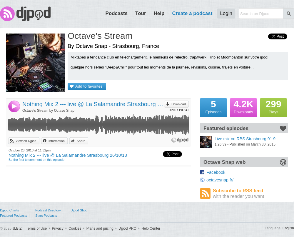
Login (226, 13)
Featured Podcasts (13, 215)
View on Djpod (26, 141)
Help (159, 13)
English (288, 228)
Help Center (150, 228)
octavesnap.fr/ (219, 180)
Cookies (75, 228)
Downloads (243, 106)
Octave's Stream (100, 36)
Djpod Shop (79, 210)
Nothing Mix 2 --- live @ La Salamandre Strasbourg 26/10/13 (93, 104)
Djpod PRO (127, 228)
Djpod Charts (9, 210)
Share (81, 141)
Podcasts (116, 13)
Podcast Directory (48, 210)
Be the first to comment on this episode (36, 159)
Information (57, 141)
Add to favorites (89, 86)
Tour (140, 13)
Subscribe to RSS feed (250, 193)
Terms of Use (36, 228)
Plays (273, 106)
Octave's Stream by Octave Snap (48, 111)
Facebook (215, 172)
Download (178, 104)
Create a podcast (192, 13)
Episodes (213, 106)
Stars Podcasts (46, 215)
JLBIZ (16, 228)
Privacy (58, 228)
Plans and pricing (99, 228)
